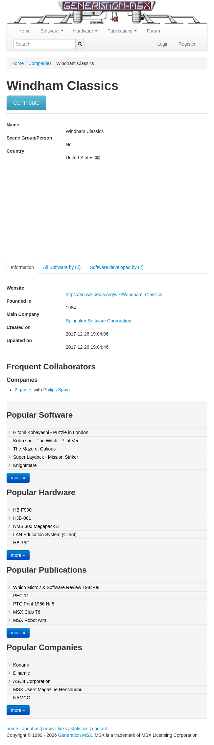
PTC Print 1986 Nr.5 (33, 603)
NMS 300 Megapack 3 (36, 526)
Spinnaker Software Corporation (98, 320)
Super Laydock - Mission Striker (45, 457)
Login (163, 44)
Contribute (26, 102)
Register (187, 44)
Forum (153, 30)
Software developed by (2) (116, 267)
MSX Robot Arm (29, 620)
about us (30, 728)
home (12, 728)
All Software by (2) (62, 267)
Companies (40, 63)
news (48, 728)
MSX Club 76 (26, 612)
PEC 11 (21, 595)
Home (24, 30)
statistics (79, 728)
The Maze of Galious (34, 448)
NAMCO (21, 697)
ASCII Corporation (32, 681)
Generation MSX (75, 735)
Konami (21, 665)
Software (51, 30)
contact (99, 728)
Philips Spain (56, 389)
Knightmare (25, 465)
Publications (122, 30)
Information (22, 267)
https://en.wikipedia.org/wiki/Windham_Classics (114, 294)
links (62, 728)
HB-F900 (22, 510)
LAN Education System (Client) (45, 534)
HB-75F (21, 542)
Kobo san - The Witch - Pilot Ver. (46, 440)
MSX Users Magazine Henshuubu (48, 689)
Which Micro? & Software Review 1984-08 (56, 587)
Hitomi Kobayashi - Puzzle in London (50, 432)
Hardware (85, 30)
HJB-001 (22, 518)
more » (18, 477)
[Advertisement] (62, 213)
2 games (24, 389)
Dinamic (21, 673)
